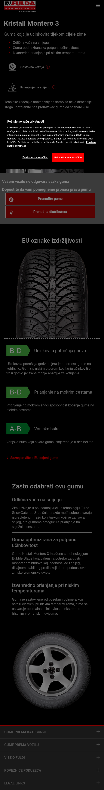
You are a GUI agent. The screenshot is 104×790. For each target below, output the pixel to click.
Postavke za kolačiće (35, 157)
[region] (52, 140)
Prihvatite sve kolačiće (68, 157)
